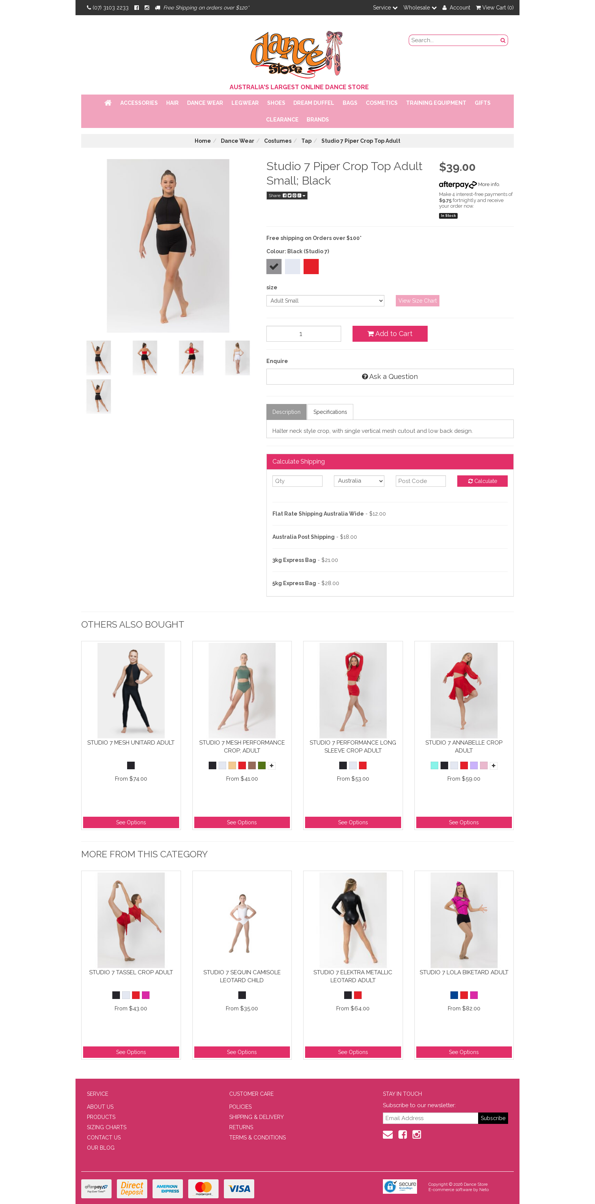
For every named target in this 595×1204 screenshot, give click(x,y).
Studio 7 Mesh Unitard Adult (131, 742)
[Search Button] (503, 40)
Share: (287, 195)
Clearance (282, 120)
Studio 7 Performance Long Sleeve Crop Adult (353, 746)
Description (286, 412)
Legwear (245, 103)
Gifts (483, 103)
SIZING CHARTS (106, 1127)
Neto (484, 1189)
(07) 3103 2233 (108, 8)
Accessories (139, 103)
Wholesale (420, 8)
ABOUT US (100, 1107)
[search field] (454, 40)
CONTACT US (104, 1138)
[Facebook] (136, 8)
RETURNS (241, 1127)
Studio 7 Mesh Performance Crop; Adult (242, 746)
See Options (131, 822)
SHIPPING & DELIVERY (256, 1117)
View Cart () (495, 8)
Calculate (482, 481)
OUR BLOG (101, 1148)
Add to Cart (389, 334)
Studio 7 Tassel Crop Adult (131, 972)
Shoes (276, 103)
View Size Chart (417, 301)
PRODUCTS (101, 1117)
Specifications (330, 412)
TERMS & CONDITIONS (257, 1138)
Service (385, 8)
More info (469, 184)
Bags (350, 103)
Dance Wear (205, 103)
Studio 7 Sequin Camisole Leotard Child (242, 976)
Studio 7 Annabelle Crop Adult (463, 746)
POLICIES (240, 1107)
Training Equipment (436, 103)
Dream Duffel (313, 103)
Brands (318, 120)
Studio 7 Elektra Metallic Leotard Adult (352, 976)
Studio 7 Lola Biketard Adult (464, 972)
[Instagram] (147, 8)
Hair (172, 103)
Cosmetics (382, 103)
